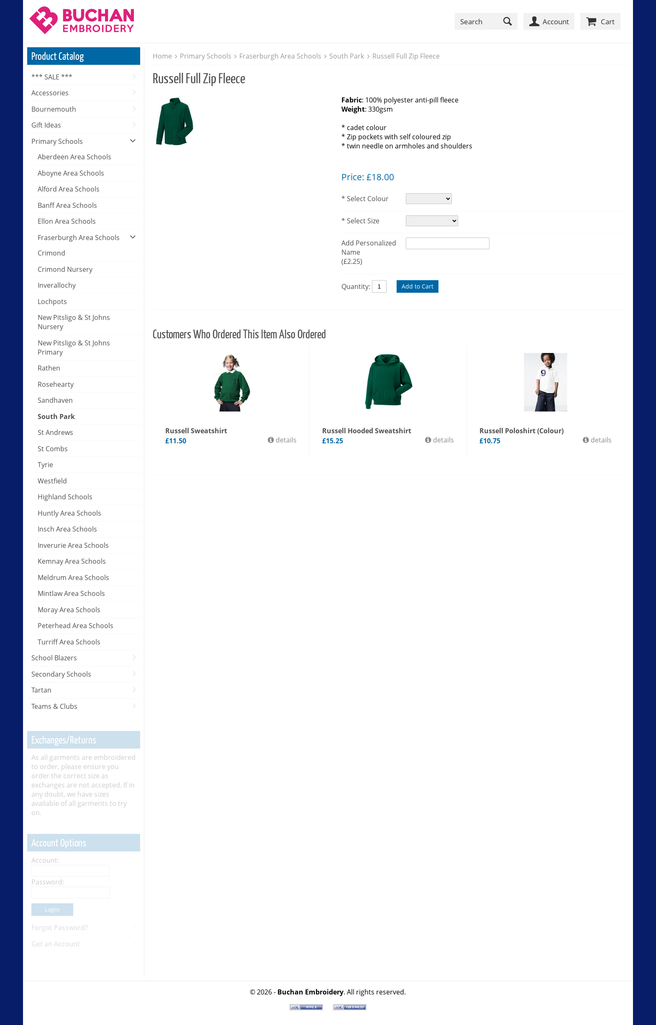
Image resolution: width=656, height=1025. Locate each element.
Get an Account (55, 943)
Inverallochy (57, 285)
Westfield (52, 481)
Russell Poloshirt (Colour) (521, 430)
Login (52, 909)
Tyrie (45, 464)
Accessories (50, 92)
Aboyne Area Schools (71, 173)
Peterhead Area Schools (75, 625)
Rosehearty (56, 384)
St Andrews (55, 432)
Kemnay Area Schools (72, 561)
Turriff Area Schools (69, 642)
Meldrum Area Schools (73, 577)
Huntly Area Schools (69, 513)
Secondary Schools (61, 674)
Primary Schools (57, 141)
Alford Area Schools (69, 189)
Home (162, 56)
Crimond (51, 253)
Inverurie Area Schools (73, 545)
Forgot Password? (59, 927)
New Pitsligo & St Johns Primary (74, 347)
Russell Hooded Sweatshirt (366, 430)
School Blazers (54, 657)
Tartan (41, 690)
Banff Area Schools (67, 205)
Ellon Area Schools (67, 221)
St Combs (53, 448)
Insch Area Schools (67, 529)
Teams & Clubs (54, 706)
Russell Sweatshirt (196, 430)
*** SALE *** (51, 77)
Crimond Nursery (65, 269)
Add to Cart (417, 286)
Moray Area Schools (69, 609)
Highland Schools (65, 496)
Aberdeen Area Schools (74, 156)
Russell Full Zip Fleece (406, 56)
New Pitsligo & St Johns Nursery (74, 322)
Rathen (49, 368)
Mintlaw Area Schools (71, 593)
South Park (56, 416)
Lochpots (52, 301)
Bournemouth (53, 109)
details (285, 440)
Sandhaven (55, 400)
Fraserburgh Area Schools (79, 237)
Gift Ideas (46, 125)
